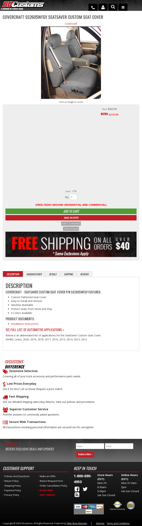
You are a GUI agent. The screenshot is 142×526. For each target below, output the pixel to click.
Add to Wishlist (71, 227)
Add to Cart (71, 212)
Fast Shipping (19, 399)
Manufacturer (34, 277)
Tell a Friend (71, 231)
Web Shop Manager (77, 523)
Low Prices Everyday (21, 386)
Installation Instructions (24, 326)
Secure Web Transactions (27, 424)
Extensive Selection (23, 373)
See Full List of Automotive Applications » (35, 332)
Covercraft (71, 23)
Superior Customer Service (28, 412)
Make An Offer (71, 221)
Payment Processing (117, 509)
